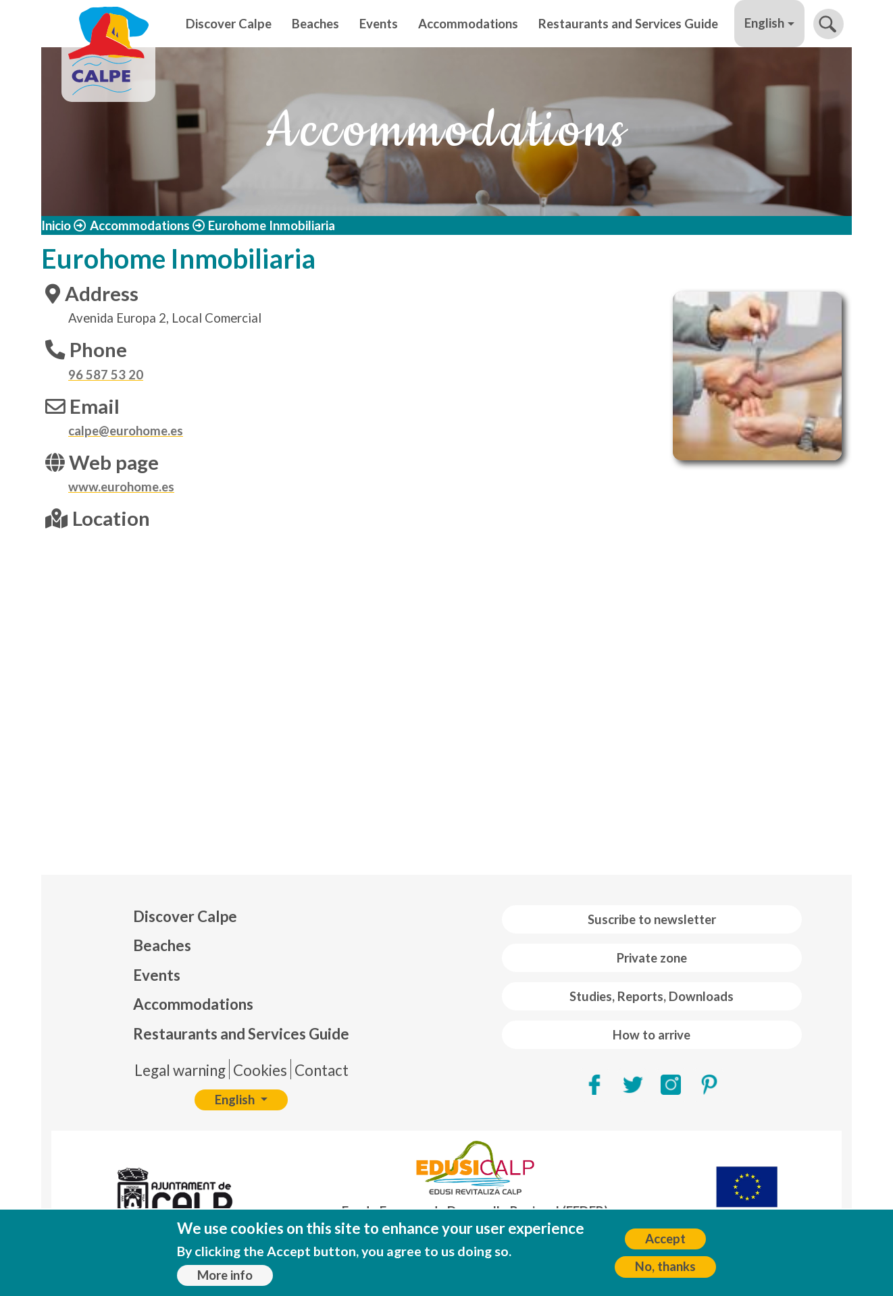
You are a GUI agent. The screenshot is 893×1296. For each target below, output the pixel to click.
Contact (322, 1070)
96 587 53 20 (105, 374)
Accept (665, 1238)
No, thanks (665, 1266)
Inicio (56, 225)
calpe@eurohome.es (125, 430)
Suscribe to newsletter (652, 919)
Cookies (260, 1070)
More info (225, 1275)
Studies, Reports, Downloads (651, 996)
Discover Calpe (229, 23)
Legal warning (180, 1070)
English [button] (764, 23)
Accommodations (468, 23)
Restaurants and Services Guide (628, 23)
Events (378, 23)
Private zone (652, 957)
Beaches (315, 23)
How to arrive (651, 1034)
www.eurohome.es (121, 486)
